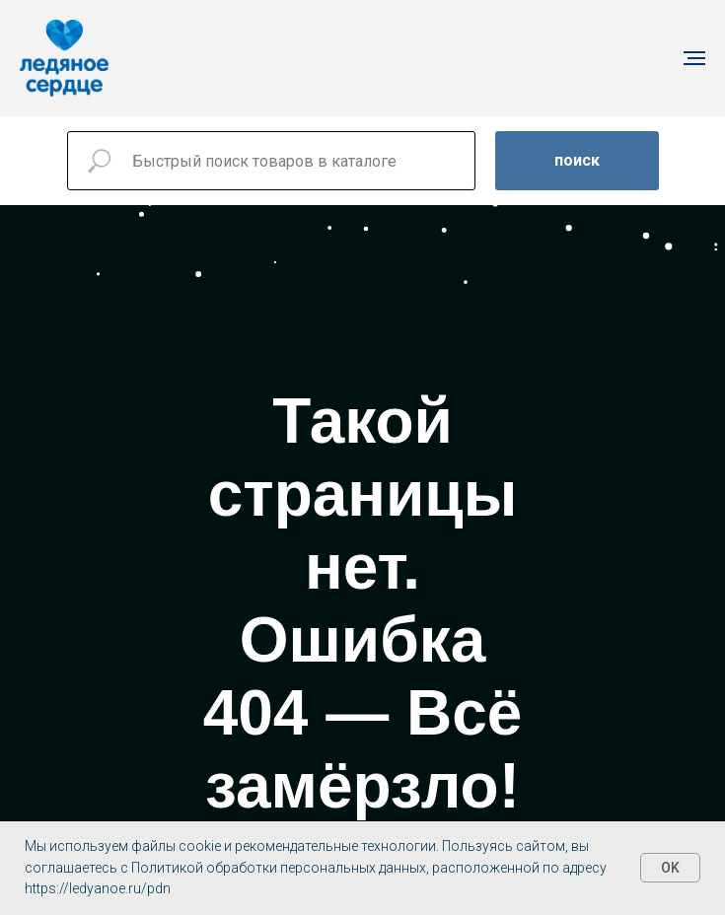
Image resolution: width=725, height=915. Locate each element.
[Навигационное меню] (694, 58)
